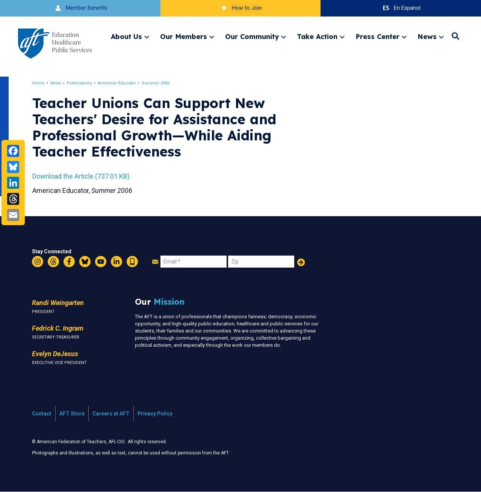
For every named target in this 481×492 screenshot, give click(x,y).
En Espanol (400, 8)
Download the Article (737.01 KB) (81, 176)
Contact (41, 414)
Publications (80, 83)
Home (39, 83)
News (427, 36)
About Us (126, 36)
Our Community (252, 36)
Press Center (377, 36)
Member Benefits (80, 8)
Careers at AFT (111, 414)
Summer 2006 (156, 83)
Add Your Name (301, 262)
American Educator (117, 83)
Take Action (317, 36)
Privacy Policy (155, 414)
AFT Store (72, 414)
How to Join (240, 8)
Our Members (183, 36)
